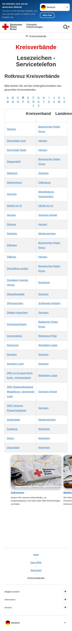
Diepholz (12, 233)
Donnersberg (14, 335)
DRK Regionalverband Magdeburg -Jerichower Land (21, 391)
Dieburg (11, 224)
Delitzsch (12, 173)
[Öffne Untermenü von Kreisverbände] (36, 36)
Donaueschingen (17, 324)
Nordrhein (44, 282)
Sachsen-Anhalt (47, 215)
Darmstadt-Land (16, 140)
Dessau (11, 215)
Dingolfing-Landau (17, 268)
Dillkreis (11, 256)
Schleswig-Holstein (49, 303)
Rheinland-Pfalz (47, 335)
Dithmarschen (15, 303)
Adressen (17, 492)
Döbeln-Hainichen (17, 312)
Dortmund (12, 345)
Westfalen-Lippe (47, 345)
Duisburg (12, 429)
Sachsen (43, 173)
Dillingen (12, 245)
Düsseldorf (13, 447)
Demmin (12, 194)
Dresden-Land (15, 363)
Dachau (11, 129)
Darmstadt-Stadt (16, 150)
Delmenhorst (14, 182)
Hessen (42, 140)
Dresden (12, 354)
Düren (10, 438)
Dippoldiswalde (16, 294)
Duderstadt (13, 419)
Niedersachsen (47, 233)
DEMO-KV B (14, 205)
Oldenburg (44, 182)
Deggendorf (14, 161)
